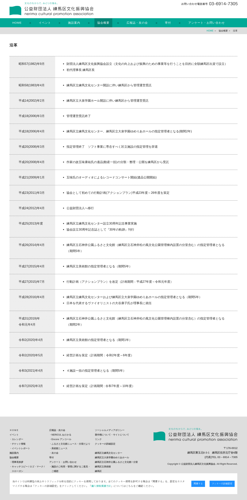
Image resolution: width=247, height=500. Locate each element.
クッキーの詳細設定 (105, 444)
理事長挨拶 (17, 462)
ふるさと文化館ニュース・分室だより (70, 444)
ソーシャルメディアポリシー (109, 430)
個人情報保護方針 (98, 486)
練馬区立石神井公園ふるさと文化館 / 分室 (116, 462)
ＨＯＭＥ (14, 430)
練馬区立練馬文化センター (108, 453)
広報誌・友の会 (137, 22)
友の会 (54, 453)
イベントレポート (21, 448)
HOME (17, 22)
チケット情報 (18, 444)
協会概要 (103, 22)
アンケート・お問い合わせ (206, 22)
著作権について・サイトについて (112, 434)
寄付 (168, 22)
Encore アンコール (61, 439)
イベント (45, 22)
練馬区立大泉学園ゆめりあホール (112, 457)
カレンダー (17, 439)
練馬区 (98, 471)
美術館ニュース (59, 448)
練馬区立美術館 (103, 466)
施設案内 (74, 22)
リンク (98, 439)
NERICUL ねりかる (61, 434)
